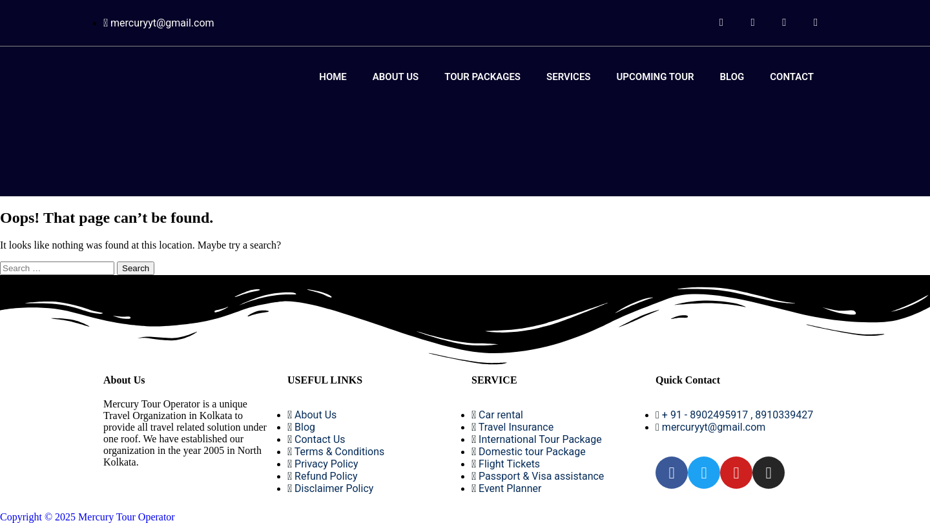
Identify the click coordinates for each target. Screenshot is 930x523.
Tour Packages (482, 77)
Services (568, 77)
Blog (732, 77)
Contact (792, 77)
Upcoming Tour (655, 77)
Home (333, 77)
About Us (395, 77)
